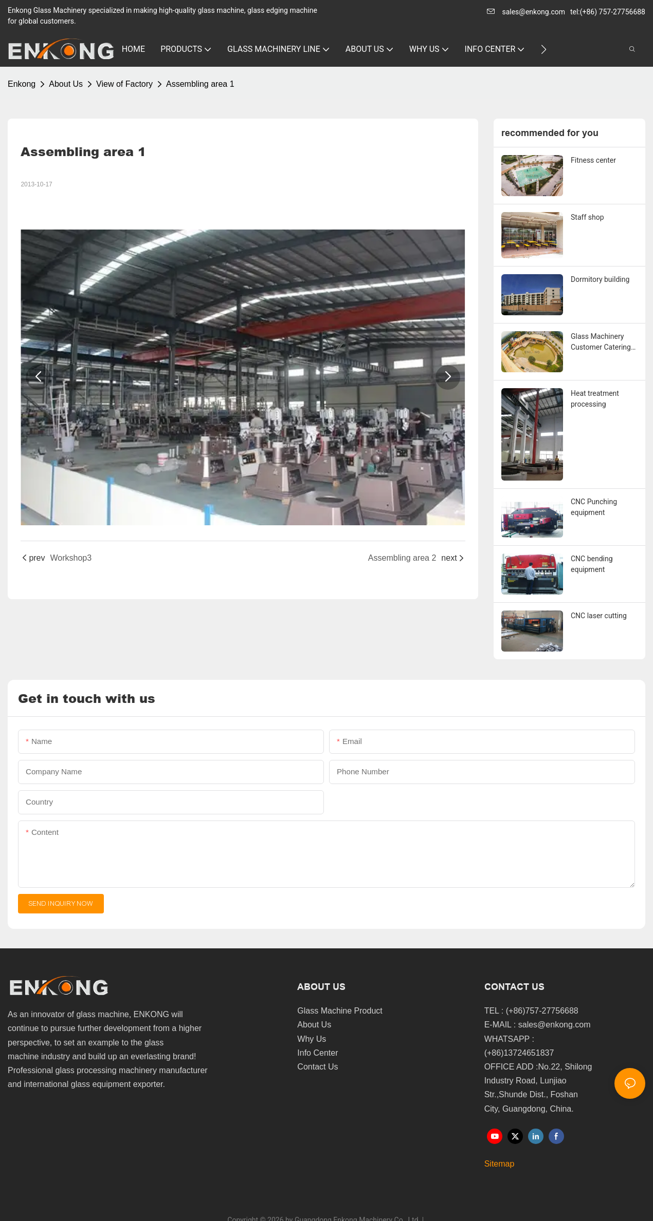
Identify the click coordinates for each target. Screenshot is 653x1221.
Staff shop (587, 217)
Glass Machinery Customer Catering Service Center (601, 342)
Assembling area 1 (200, 84)
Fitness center (593, 160)
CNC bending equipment (592, 564)
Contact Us (317, 1066)
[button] (544, 49)
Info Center (317, 1052)
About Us (66, 84)
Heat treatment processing (595, 398)
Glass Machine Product (339, 1010)
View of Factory (124, 84)
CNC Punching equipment (594, 507)
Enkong (21, 84)
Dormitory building (600, 279)
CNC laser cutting (599, 616)
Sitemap (499, 1163)
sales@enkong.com (533, 12)
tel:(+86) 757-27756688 (607, 12)
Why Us (311, 1039)
